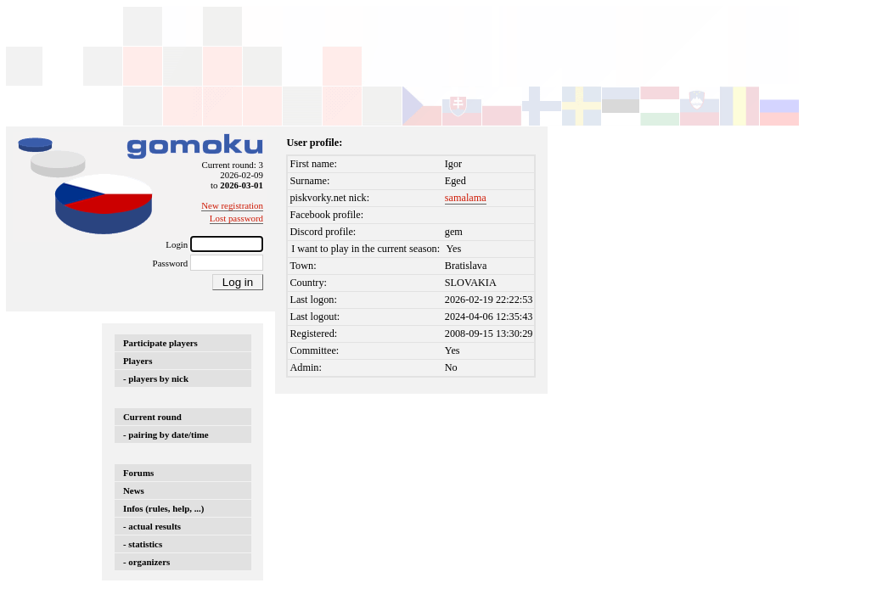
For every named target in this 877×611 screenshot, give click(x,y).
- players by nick (155, 378)
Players (137, 361)
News (133, 490)
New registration (232, 205)
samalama (465, 198)
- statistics (142, 544)
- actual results (152, 526)
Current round (152, 417)
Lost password (236, 218)
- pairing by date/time (166, 434)
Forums (138, 473)
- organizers (146, 562)
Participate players (160, 343)
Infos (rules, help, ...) (163, 508)
